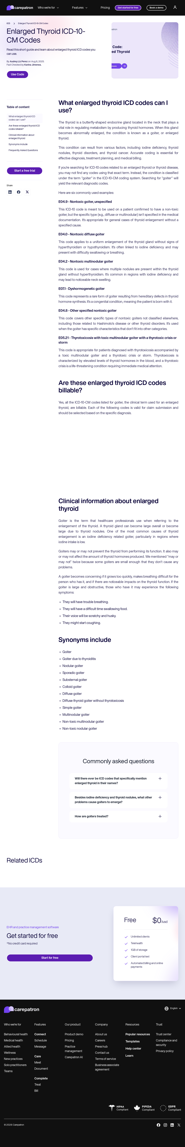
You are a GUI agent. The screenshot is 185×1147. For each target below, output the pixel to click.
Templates (132, 1041)
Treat (37, 1084)
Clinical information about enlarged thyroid (21, 137)
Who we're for (48, 7)
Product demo (74, 1034)
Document (41, 1068)
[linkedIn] (172, 1125)
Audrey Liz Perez (19, 61)
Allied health (12, 1046)
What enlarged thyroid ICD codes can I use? (22, 118)
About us (101, 1034)
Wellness (10, 1053)
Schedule (40, 1040)
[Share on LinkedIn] (10, 192)
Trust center (163, 1034)
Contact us (102, 1053)
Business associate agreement (107, 1067)
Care (37, 1056)
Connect (40, 1034)
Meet (37, 1062)
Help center (133, 1048)
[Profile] (175, 8)
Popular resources (137, 1034)
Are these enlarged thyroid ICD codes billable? (24, 127)
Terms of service (105, 1059)
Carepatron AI (74, 1057)
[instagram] (165, 1125)
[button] (172, 1008)
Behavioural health (16, 1034)
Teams (8, 1071)
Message (40, 1046)
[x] (179, 1125)
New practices (13, 1059)
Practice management (73, 1049)
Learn (129, 1056)
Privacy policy (165, 1051)
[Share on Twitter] (27, 192)
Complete (41, 1078)
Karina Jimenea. (32, 65)
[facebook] (158, 1125)
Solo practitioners (15, 1065)
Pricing (105, 7)
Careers (100, 1040)
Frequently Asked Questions (23, 150)
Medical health (13, 1040)
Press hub (101, 1046)
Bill (36, 1091)
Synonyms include (18, 144)
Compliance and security (166, 1043)
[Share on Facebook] (18, 192)
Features (79, 7)
